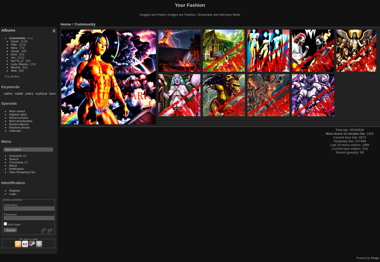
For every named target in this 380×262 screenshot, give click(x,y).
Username (10, 204)
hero (52, 93)
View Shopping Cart (22, 172)
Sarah (15, 41)
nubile (19, 93)
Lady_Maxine (20, 64)
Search (14, 159)
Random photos (19, 127)
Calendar (15, 130)
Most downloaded (20, 120)
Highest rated (18, 114)
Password (10, 214)
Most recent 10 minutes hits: (346, 134)
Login (13, 193)
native (8, 93)
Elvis (14, 54)
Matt (14, 70)
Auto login (12, 224)
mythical (41, 93)
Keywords (15, 155)
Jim (13, 57)
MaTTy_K (17, 60)
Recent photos (18, 117)
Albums (8, 30)
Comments (16, 162)
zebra (29, 93)
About (13, 165)
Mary (14, 47)
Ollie (14, 44)
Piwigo (375, 257)
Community (17, 38)
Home (66, 24)
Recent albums (19, 124)
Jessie (15, 51)
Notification (16, 168)
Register (14, 190)
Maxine (16, 67)
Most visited (17, 111)
